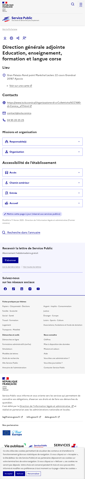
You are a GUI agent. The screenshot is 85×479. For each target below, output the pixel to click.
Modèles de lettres (10, 353)
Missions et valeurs (51, 349)
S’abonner (10, 260)
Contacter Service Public (54, 367)
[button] (24, 38)
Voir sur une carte (20, 85)
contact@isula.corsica (19, 113)
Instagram (30, 289)
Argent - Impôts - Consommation (57, 306)
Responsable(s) (15, 142)
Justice (46, 311)
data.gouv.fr (52, 417)
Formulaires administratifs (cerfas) (16, 344)
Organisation (14, 152)
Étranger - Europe (50, 315)
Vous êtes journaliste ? (53, 363)
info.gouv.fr (34, 417)
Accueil (11, 203)
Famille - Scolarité (9, 311)
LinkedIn (22, 289)
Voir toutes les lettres (32, 267)
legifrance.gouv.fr (12, 417)
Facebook (5, 289)
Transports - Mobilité (11, 329)
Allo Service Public (10, 363)
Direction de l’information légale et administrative (47, 406)
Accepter (9, 473)
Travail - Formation (10, 320)
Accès (10, 172)
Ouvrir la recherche (73, 4)
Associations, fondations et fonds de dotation (62, 325)
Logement (6, 325)
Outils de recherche (10, 358)
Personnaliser (33, 473)
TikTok (13, 289)
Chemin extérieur (17, 182)
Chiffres (47, 339)
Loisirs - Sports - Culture (53, 320)
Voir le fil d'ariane (9, 29)
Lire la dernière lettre (11, 267)
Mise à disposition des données (57, 344)
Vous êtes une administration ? (56, 358)
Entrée (11, 193)
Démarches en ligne (10, 339)
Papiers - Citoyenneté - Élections (16, 306)
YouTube (38, 289)
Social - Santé (8, 315)
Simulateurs (7, 349)
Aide (46, 353)
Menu (80, 6)
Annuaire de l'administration (14, 367)
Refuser (20, 473)
